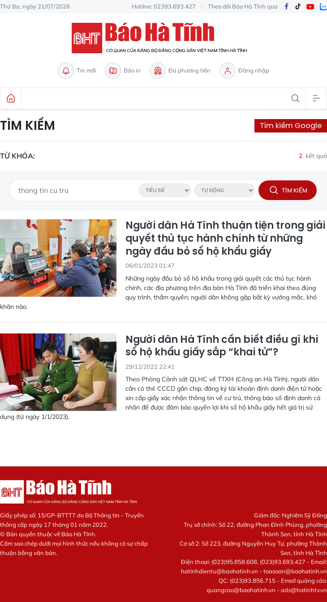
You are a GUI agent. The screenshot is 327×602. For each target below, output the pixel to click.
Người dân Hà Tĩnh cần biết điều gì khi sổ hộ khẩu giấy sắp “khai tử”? (221, 346)
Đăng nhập (244, 71)
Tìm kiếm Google (291, 125)
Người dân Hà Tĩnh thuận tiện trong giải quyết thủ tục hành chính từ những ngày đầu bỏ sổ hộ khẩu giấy (225, 238)
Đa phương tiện (180, 71)
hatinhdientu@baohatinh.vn (219, 571)
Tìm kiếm (27, 126)
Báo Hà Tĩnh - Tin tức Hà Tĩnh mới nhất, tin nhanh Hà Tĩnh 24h (163, 38)
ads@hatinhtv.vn (304, 589)
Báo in (123, 71)
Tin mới (77, 71)
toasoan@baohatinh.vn (295, 571)
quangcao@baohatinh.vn (241, 589)
